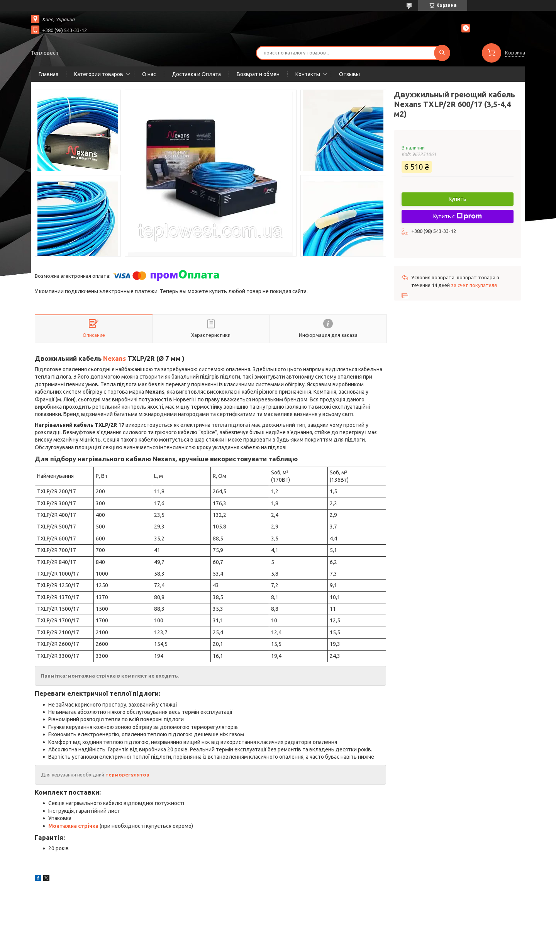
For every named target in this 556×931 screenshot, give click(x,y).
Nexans (114, 358)
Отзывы (349, 74)
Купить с (457, 216)
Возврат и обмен (258, 74)
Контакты (307, 74)
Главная (48, 74)
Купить (457, 199)
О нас (149, 74)
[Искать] (442, 53)
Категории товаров (98, 74)
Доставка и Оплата (196, 74)
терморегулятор (127, 774)
